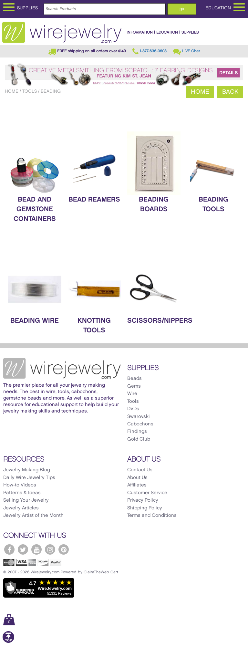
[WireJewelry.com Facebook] (9, 549)
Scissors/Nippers (159, 321)
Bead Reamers (94, 199)
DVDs (133, 409)
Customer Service (147, 493)
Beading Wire (34, 321)
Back (230, 92)
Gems (134, 386)
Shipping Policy (144, 508)
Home (11, 91)
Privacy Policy (142, 500)
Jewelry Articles (21, 508)
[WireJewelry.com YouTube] (36, 549)
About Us (137, 477)
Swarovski (138, 416)
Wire (132, 393)
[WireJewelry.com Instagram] (50, 549)
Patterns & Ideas (22, 493)
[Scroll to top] (8, 641)
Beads (134, 378)
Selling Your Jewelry (26, 500)
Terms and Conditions (152, 515)
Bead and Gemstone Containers (35, 209)
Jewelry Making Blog (26, 470)
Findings (137, 431)
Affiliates (137, 485)
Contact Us (139, 470)
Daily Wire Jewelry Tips (29, 477)
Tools (29, 91)
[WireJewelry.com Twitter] (23, 549)
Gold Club (138, 439)
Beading (51, 91)
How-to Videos (19, 485)
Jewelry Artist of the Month (33, 515)
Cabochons (140, 424)
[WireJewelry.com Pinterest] (63, 549)
